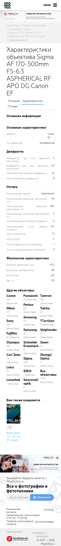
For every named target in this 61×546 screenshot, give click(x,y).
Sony (10, 321)
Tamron (45, 296)
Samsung (30, 317)
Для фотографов (44, 521)
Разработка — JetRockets (40, 534)
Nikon (11, 308)
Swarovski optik (30, 381)
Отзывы (12, 106)
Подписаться (44, 497)
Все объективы (48, 373)
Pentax (28, 305)
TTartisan (47, 321)
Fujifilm (12, 333)
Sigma (27, 358)
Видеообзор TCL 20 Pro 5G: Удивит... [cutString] (13, 436)
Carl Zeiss (13, 355)
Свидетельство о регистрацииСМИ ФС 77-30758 (23, 517)
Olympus (13, 342)
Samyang (30, 330)
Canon (11, 296)
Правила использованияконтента (20, 523)
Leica (10, 367)
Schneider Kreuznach (31, 344)
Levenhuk (13, 380)
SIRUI (27, 371)
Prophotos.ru (47, 544)
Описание (14, 101)
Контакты (49, 509)
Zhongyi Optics (46, 356)
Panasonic (30, 296)
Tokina (45, 308)
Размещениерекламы (13, 511)
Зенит (44, 342)
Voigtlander (48, 330)
